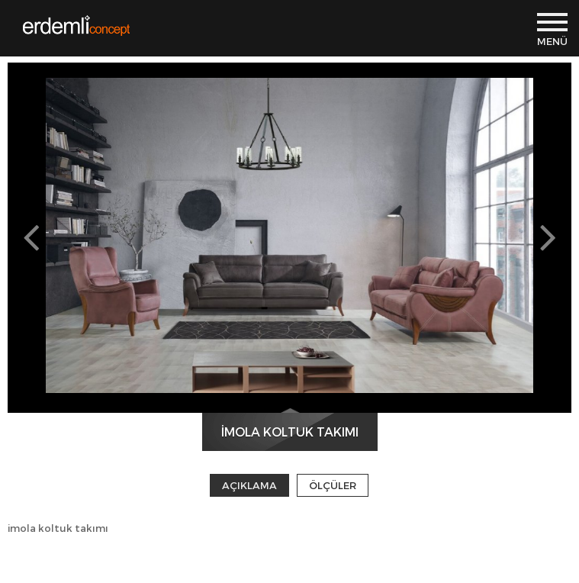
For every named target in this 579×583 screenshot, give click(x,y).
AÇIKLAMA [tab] (249, 485)
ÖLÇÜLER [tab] (332, 485)
